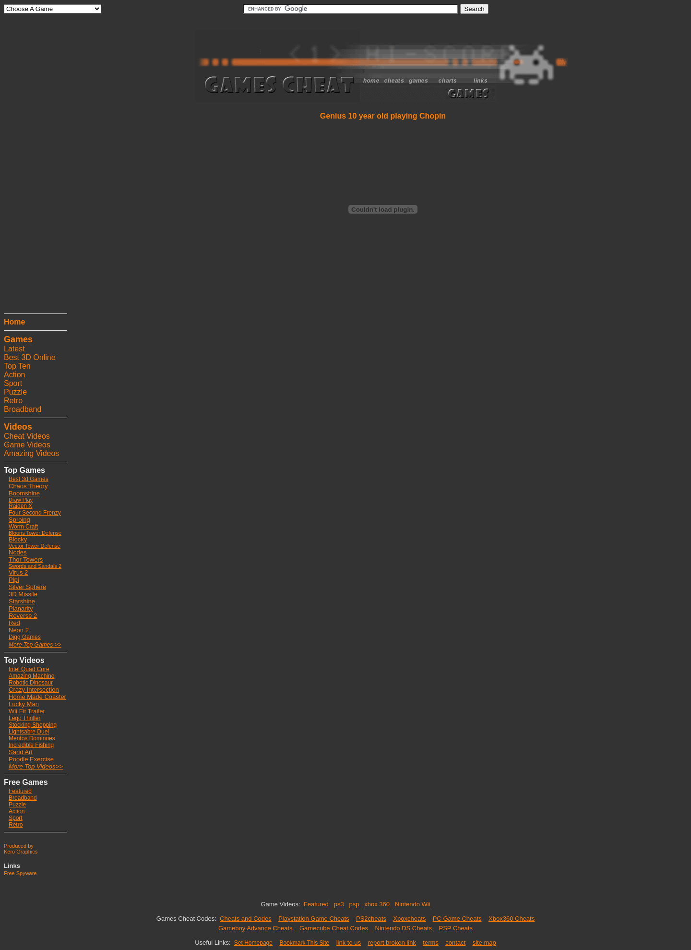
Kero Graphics (20, 851)
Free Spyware (20, 873)
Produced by (19, 846)
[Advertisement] (32, 166)
